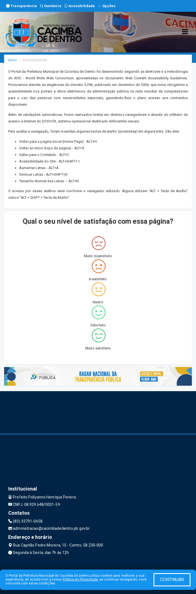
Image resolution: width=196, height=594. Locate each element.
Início (12, 60)
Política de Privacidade (80, 579)
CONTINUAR (172, 579)
